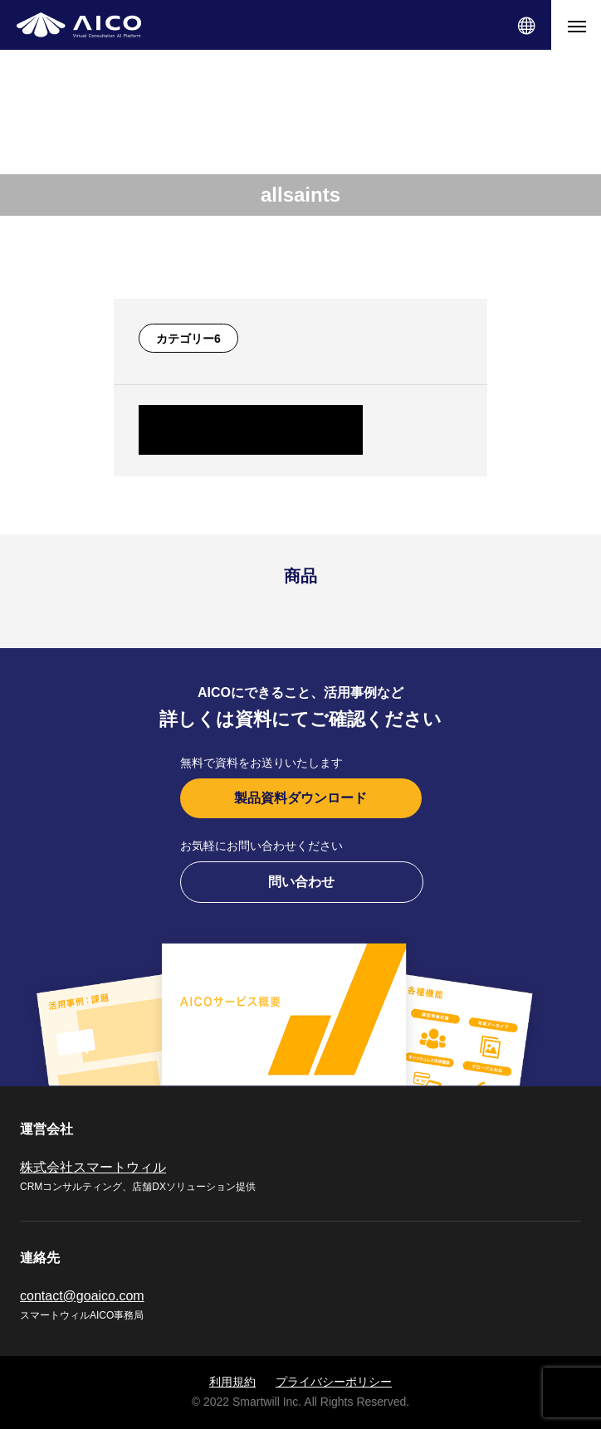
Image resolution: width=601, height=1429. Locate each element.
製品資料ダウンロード (300, 798)
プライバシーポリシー (334, 1381)
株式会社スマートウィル (93, 1167)
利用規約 (232, 1381)
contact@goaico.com (82, 1296)
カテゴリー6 (188, 338)
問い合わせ (301, 882)
